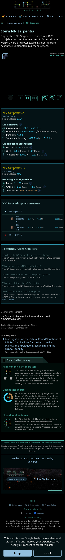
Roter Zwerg (8, 171)
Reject (47, 553)
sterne (9, 16)
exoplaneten (31, 16)
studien (54, 16)
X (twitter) (26, 513)
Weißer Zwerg (9, 116)
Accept (17, 553)
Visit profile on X (16, 479)
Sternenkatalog (14, 23)
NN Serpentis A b (20, 218)
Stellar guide (8, 299)
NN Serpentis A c (20, 227)
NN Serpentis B (15, 235)
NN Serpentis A (15, 211)
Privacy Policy (49, 505)
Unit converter (32, 505)
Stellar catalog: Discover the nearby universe (32, 460)
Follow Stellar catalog (46, 479)
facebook (39, 513)
